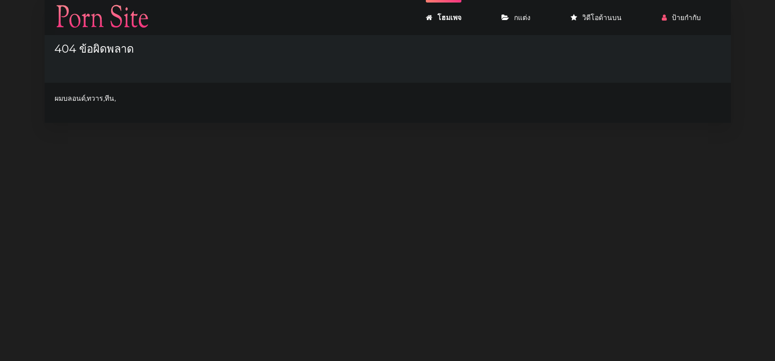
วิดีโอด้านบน (596, 17)
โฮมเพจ (443, 17)
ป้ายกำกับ (681, 17)
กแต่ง (516, 17)
